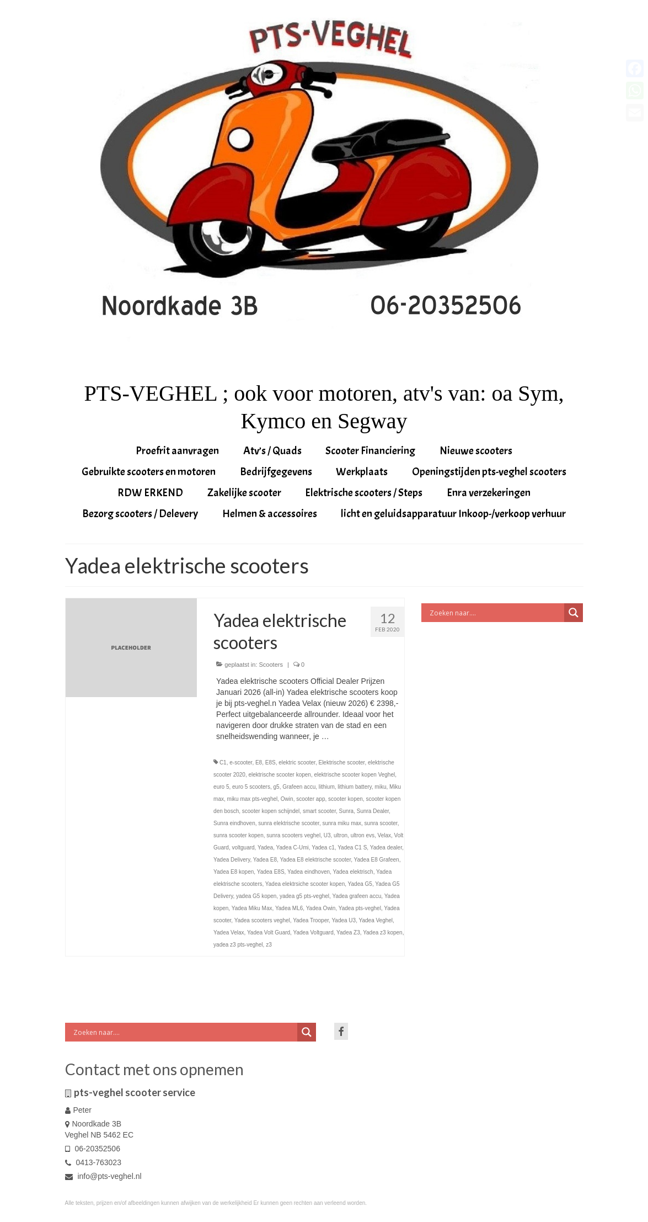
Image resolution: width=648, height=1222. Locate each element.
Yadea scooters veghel (262, 920)
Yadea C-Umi (292, 847)
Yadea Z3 (348, 932)
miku (380, 787)
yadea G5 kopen (256, 896)
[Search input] (495, 612)
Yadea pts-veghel (360, 908)
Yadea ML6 (289, 908)
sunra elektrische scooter (288, 823)
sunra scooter (381, 823)
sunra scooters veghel (293, 835)
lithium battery (355, 787)
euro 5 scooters (251, 787)
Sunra (346, 811)
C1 (223, 762)
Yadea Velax (228, 932)
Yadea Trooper (311, 920)
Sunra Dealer (373, 811)
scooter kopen (345, 799)
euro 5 (221, 787)
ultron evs (362, 835)
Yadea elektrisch (353, 872)
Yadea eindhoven (308, 872)
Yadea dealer (386, 847)
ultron (340, 835)
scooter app (310, 799)
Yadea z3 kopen (383, 932)
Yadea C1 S (352, 847)
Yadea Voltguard (313, 932)
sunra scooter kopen (238, 835)
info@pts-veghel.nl (103, 1176)
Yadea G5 (360, 884)
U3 (327, 835)
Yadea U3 (343, 920)
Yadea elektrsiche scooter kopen (305, 884)
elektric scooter (297, 762)
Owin (287, 799)
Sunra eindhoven (234, 823)
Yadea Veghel (376, 920)
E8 (258, 762)
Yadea (265, 847)
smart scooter (319, 811)
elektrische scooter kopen (279, 775)
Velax (384, 835)
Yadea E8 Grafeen (376, 860)
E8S (270, 762)
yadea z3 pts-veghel (238, 945)
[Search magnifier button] (573, 612)
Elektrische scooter (341, 762)
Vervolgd (346, 736)
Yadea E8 (265, 860)
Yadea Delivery (231, 860)
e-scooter (240, 762)
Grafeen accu (298, 787)
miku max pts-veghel (252, 799)
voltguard (243, 847)
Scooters (271, 664)
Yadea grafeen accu (356, 896)
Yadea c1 (323, 847)
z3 (269, 945)
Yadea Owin (321, 908)
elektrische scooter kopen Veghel (354, 775)
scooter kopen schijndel (271, 811)
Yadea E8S (271, 872)
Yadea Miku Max (252, 908)
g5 (277, 787)
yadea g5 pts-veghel (304, 896)
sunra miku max (341, 823)
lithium (327, 787)
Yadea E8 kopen (233, 872)
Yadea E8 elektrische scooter (315, 860)
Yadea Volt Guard (268, 932)
